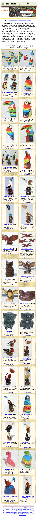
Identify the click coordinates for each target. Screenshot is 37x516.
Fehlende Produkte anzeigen (19, 48)
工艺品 (11, 509)
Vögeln (29, 20)
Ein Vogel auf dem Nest (9, 357)
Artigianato (28, 510)
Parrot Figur (25, 170)
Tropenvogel (25, 469)
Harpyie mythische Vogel (27, 276)
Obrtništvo (10, 513)
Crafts (4, 507)
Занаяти (7, 509)
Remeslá (5, 513)
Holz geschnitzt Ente (25, 303)
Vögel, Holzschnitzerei (27, 249)
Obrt (14, 509)
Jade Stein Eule (25, 331)
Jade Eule (8, 331)
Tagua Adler (7, 442)
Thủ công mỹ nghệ (29, 513)
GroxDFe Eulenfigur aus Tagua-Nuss (27, 496)
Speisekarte (10, 3)
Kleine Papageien (25, 66)
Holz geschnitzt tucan (25, 144)
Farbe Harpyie (8, 303)
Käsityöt (5, 510)
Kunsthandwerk (19, 507)
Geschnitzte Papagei (7, 144)
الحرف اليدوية (31, 507)
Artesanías (9, 507)
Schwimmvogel (7, 386)
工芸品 (25, 507)
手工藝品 (31, 512)
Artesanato (19, 512)
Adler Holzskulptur (8, 249)
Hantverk (16, 513)
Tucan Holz (8, 119)
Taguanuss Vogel (24, 196)
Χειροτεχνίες (10, 510)
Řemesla (18, 509)
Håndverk (7, 512)
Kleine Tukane (8, 66)
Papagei (25, 93)
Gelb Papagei (24, 386)
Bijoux (13, 507)
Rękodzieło (13, 512)
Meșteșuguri (25, 512)
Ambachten (29, 509)
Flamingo (7, 469)
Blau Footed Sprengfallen (10, 496)
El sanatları (21, 513)
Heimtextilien (13, 20)
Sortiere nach (8, 46)
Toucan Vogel (7, 224)
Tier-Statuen (22, 20)
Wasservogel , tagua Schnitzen (27, 358)
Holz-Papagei (25, 119)
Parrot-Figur (25, 414)
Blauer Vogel (7, 196)
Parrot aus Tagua (7, 167)
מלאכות (16, 510)
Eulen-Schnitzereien (7, 92)
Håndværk (23, 509)
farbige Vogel (7, 414)
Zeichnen (26, 15)
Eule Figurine (7, 279)
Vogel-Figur (24, 224)
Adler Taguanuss (24, 442)
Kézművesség (22, 510)
